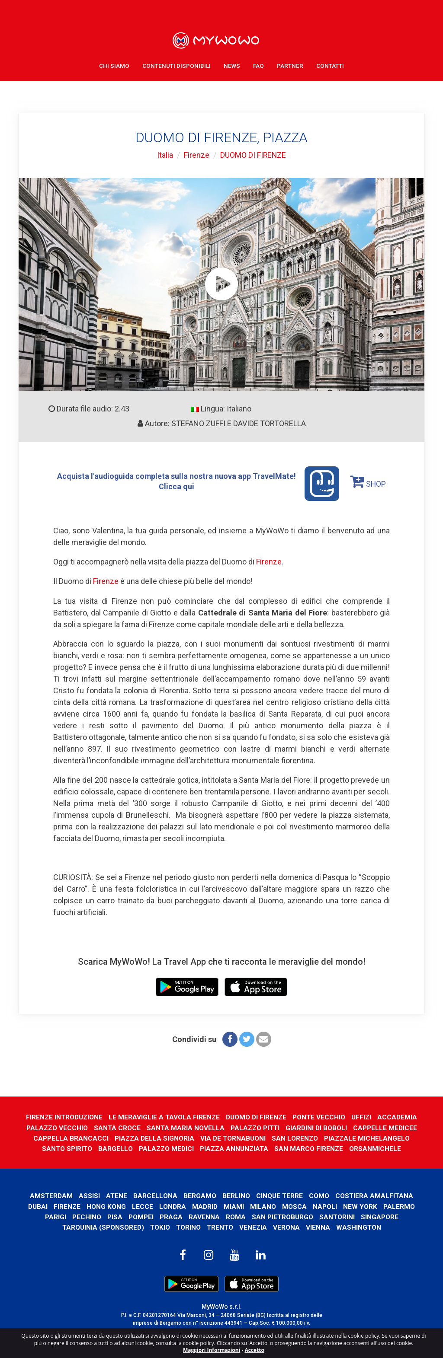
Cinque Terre (279, 1195)
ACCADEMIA (399, 1116)
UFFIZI (363, 1116)
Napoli (325, 1206)
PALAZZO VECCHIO (56, 1127)
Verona (287, 1226)
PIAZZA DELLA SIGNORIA (153, 1137)
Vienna (319, 1226)
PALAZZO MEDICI (166, 1148)
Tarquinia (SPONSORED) (102, 1226)
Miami (234, 1206)
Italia (165, 154)
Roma (235, 1216)
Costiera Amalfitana (375, 1195)
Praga (170, 1216)
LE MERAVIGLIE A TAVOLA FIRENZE (164, 1116)
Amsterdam (50, 1195)
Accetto (254, 1350)
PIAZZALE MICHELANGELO (367, 1137)
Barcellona (155, 1195)
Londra (173, 1206)
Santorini (337, 1216)
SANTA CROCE (116, 1127)
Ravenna (203, 1216)
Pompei (140, 1216)
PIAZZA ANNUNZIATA (235, 1148)
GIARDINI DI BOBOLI (318, 1127)
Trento (220, 1226)
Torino (187, 1226)
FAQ (258, 64)
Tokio (159, 1226)
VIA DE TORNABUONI (233, 1137)
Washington (359, 1226)
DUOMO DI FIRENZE (253, 154)
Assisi (89, 1195)
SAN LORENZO (295, 1137)
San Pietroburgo (282, 1216)
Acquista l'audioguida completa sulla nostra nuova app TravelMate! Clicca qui (198, 483)
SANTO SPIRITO (65, 1148)
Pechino (86, 1216)
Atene (116, 1195)
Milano (263, 1206)
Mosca (294, 1206)
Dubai (38, 1206)
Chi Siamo (114, 64)
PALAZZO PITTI (256, 1127)
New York (360, 1206)
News (232, 64)
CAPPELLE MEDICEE (387, 1127)
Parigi (55, 1216)
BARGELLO (114, 1148)
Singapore (380, 1216)
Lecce (143, 1206)
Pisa (114, 1216)
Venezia (254, 1226)
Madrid (205, 1206)
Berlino (236, 1195)
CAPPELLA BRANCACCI (69, 1137)
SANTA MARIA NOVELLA (185, 1127)
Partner (290, 64)
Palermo (399, 1206)
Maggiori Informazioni (211, 1350)
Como (319, 1195)
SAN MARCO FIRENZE (310, 1148)
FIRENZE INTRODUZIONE (63, 1116)
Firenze (196, 154)
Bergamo (199, 1195)
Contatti (330, 64)
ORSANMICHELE (377, 1148)
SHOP (368, 481)
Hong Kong (106, 1206)
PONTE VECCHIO (320, 1116)
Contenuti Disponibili (176, 64)
